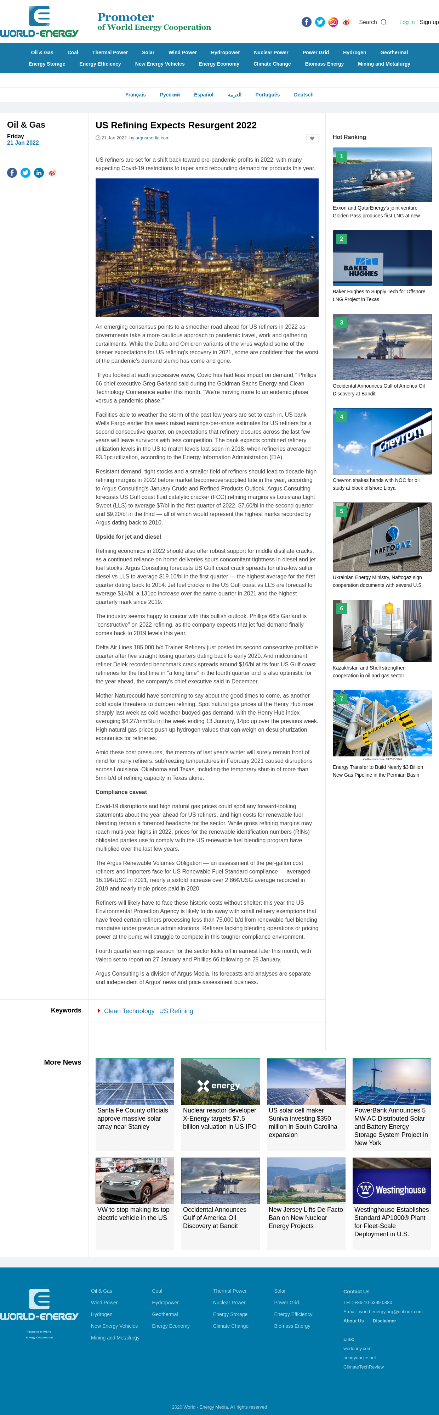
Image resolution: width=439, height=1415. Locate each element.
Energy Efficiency (100, 64)
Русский (170, 95)
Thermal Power (110, 52)
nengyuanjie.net (359, 1357)
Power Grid (316, 52)
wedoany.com (357, 1348)
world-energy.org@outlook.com (391, 1311)
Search (368, 22)
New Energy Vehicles (160, 64)
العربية (234, 95)
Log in (407, 22)
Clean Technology (129, 1011)
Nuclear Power (271, 52)
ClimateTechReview (363, 1367)
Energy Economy (219, 64)
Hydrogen (354, 52)
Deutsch (304, 95)
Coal (73, 52)
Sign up (429, 22)
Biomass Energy (324, 64)
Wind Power (183, 52)
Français (135, 95)
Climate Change (272, 64)
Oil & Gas (42, 52)
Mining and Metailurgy (384, 64)
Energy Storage (47, 64)
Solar (148, 52)
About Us (353, 1321)
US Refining (176, 1011)
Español (203, 95)
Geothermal (394, 52)
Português (267, 95)
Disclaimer (384, 1321)
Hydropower (225, 52)
